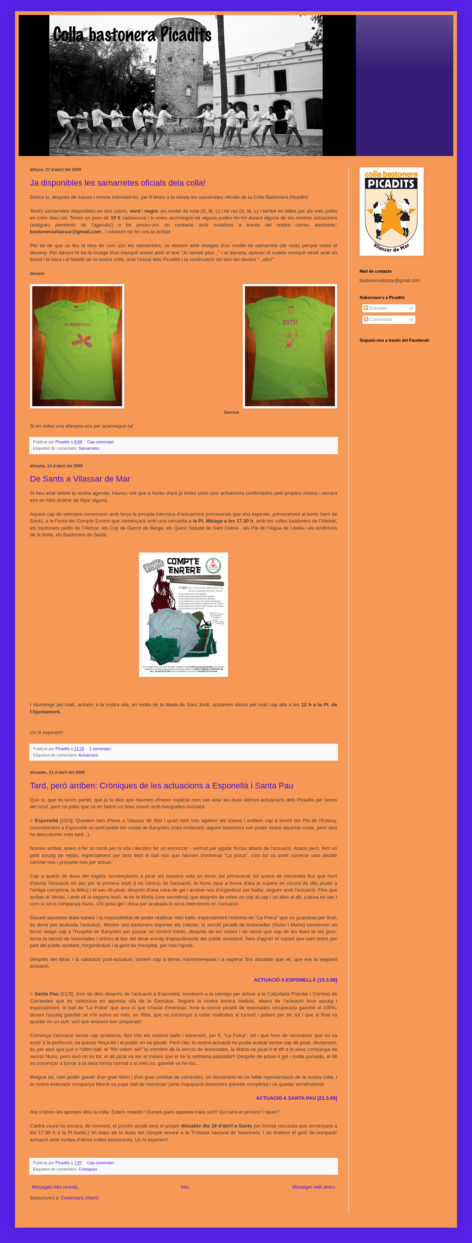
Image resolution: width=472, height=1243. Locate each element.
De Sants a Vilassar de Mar (80, 478)
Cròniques (88, 1169)
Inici (185, 1187)
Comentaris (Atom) (80, 1198)
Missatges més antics (313, 1187)
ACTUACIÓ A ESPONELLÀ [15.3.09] (295, 980)
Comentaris (378, 319)
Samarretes (89, 448)
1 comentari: (101, 748)
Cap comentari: (101, 442)
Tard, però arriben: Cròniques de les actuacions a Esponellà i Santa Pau (161, 785)
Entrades (375, 308)
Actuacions (88, 755)
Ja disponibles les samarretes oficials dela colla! (117, 183)
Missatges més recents (55, 1187)
